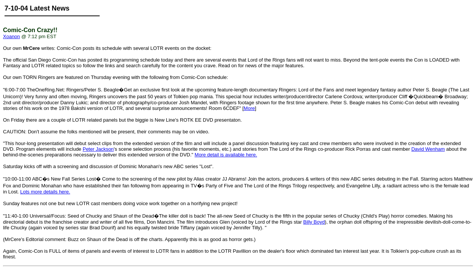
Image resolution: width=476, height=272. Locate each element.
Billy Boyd (314, 222)
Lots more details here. (45, 192)
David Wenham (428, 149)
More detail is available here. (226, 155)
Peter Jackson (98, 149)
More (249, 108)
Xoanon (11, 36)
